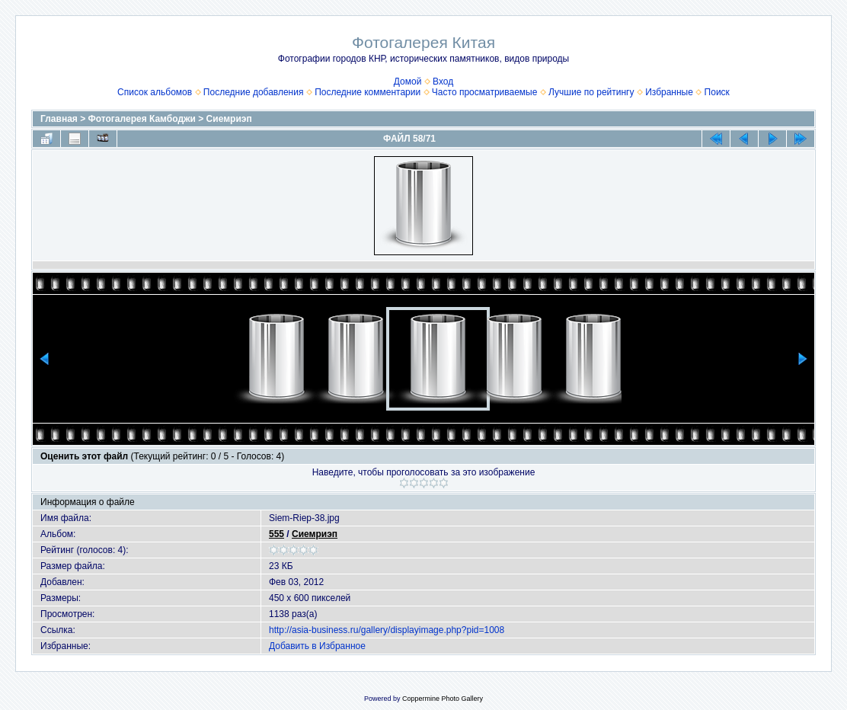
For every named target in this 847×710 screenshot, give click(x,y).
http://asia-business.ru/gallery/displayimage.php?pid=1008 (386, 630)
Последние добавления (253, 92)
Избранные (669, 92)
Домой (408, 81)
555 (276, 534)
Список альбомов (154, 92)
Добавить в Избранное (317, 646)
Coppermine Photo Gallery (442, 698)
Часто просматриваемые (485, 92)
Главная (59, 119)
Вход (443, 81)
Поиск (717, 92)
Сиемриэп (229, 119)
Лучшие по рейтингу (591, 92)
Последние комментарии (367, 92)
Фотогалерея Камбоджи (142, 119)
